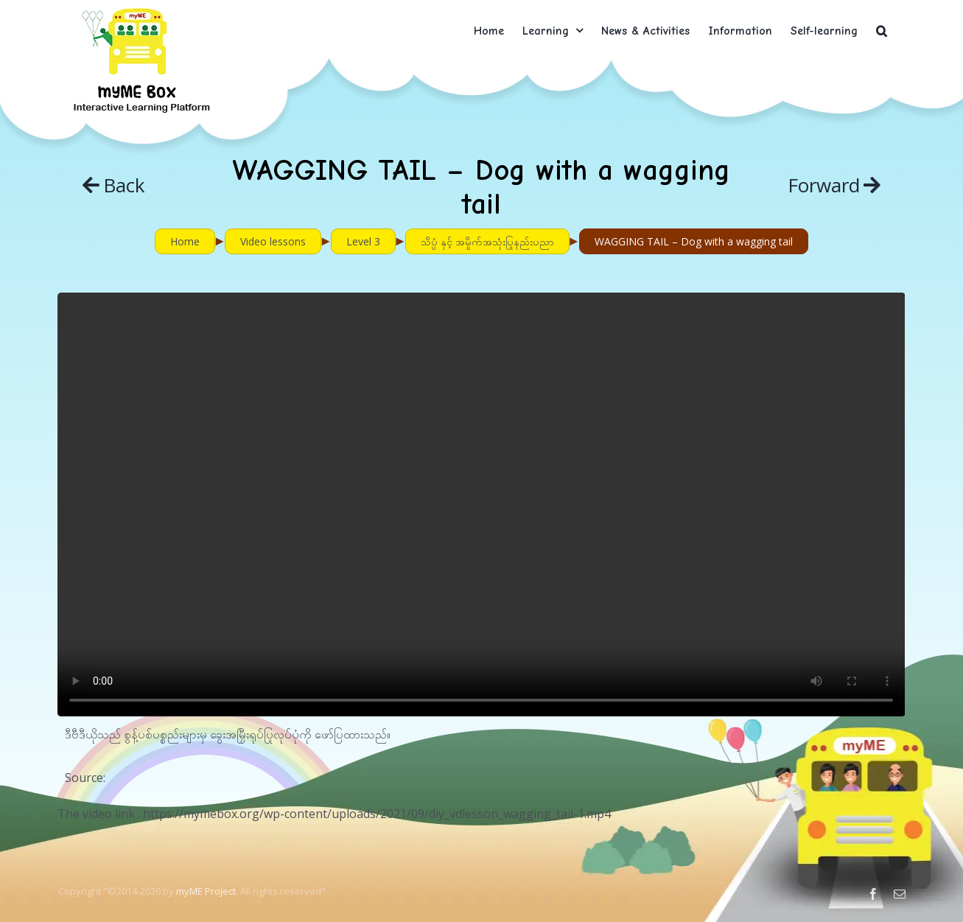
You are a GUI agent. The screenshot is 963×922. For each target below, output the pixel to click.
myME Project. (207, 891)
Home (185, 241)
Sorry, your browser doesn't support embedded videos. (481, 504)
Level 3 (363, 241)
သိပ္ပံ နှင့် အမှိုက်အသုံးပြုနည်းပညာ (487, 241)
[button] (881, 30)
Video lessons (273, 241)
